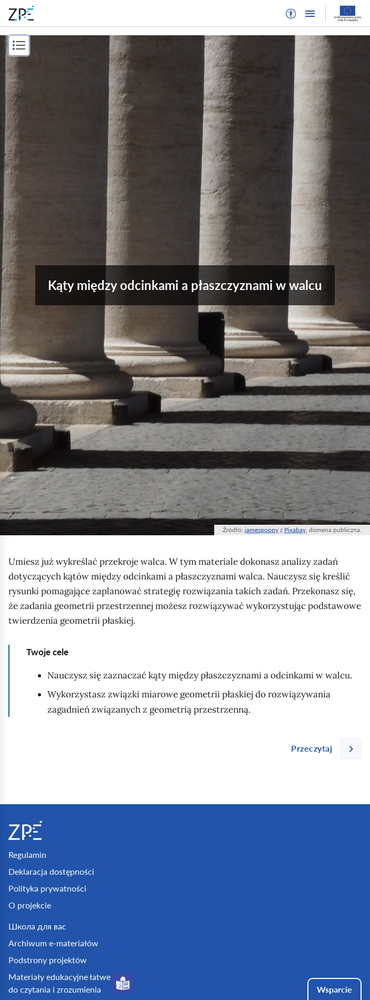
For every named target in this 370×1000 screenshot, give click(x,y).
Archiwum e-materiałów (53, 943)
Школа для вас (37, 926)
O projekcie (29, 905)
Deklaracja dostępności (51, 871)
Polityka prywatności (47, 888)
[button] (291, 13)
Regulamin (27, 854)
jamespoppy (261, 530)
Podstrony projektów (47, 960)
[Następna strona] (322, 748)
